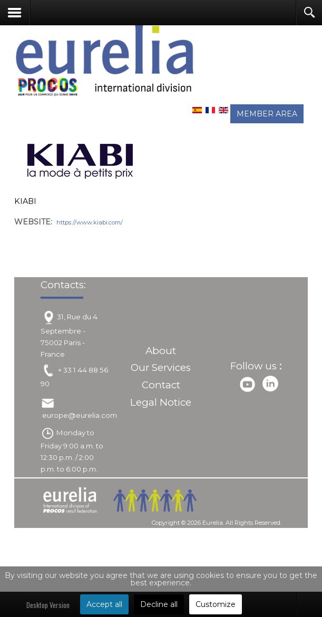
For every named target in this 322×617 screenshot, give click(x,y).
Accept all (104, 604)
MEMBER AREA (267, 114)
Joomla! (152, 533)
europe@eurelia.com (79, 417)
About (160, 352)
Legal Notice (160, 403)
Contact (161, 386)
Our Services (161, 369)
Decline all (159, 604)
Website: (33, 222)
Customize (216, 604)
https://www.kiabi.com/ (89, 222)
